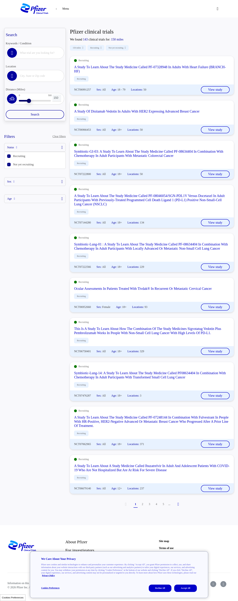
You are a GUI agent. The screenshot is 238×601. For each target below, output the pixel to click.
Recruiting (19, 156)
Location (11, 66)
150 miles (78, 47)
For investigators (79, 550)
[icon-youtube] (213, 584)
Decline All (160, 588)
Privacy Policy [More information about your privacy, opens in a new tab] (48, 575)
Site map (164, 541)
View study (215, 89)
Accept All (185, 588)
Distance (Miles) (15, 89)
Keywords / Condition (18, 43)
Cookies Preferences (13, 597)
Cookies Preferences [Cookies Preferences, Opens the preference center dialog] (50, 588)
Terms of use (166, 548)
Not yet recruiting (23, 164)
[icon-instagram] (223, 584)
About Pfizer (76, 542)
